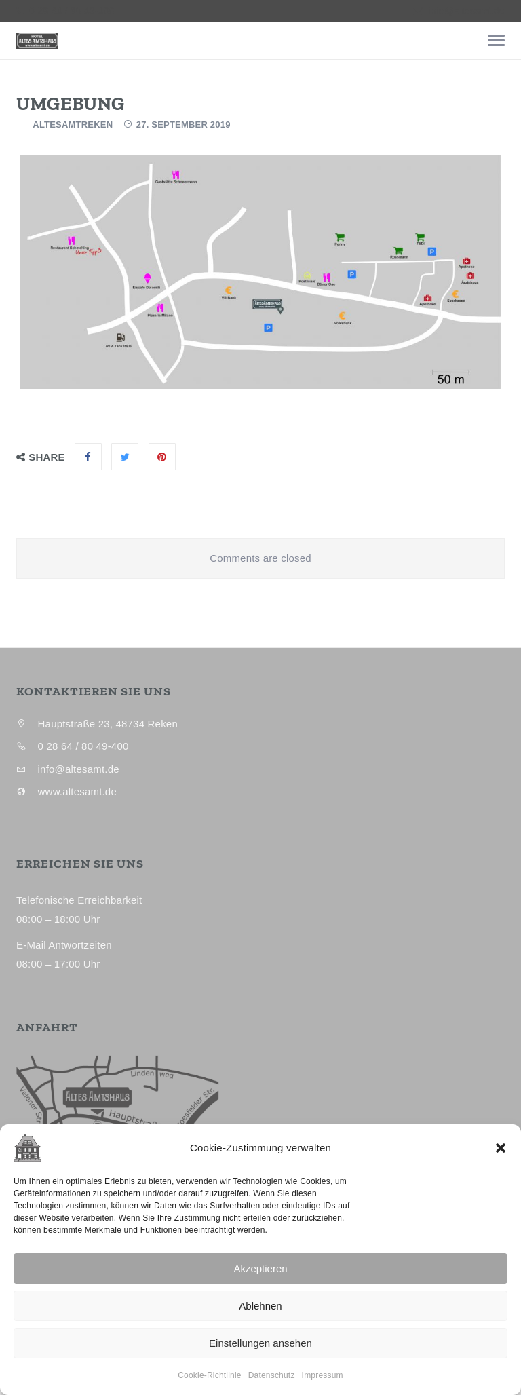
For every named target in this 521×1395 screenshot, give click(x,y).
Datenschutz (271, 1375)
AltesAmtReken (73, 124)
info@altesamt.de (467, 10)
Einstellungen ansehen (260, 1343)
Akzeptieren (260, 1268)
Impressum (322, 1375)
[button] (500, 1148)
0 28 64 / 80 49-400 (70, 10)
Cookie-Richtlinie (209, 1375)
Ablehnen (260, 1306)
